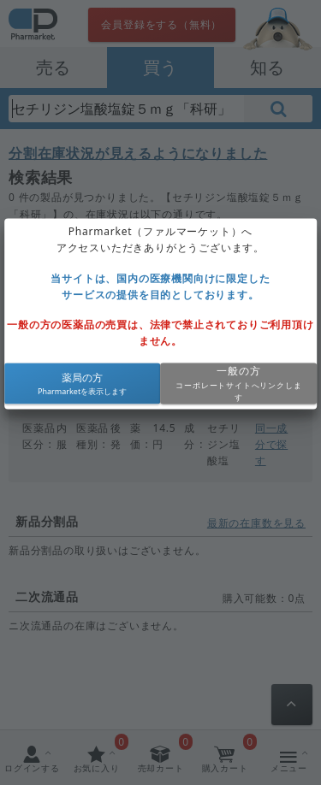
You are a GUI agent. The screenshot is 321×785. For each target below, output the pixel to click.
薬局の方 (82, 377)
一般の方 (238, 371)
